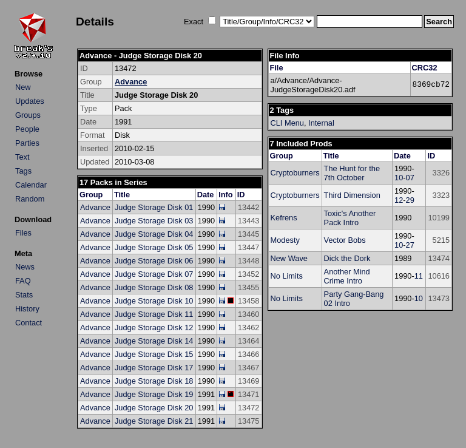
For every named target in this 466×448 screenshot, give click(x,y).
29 (410, 200)
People (27, 129)
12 (398, 200)
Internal (321, 122)
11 (418, 275)
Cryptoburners (295, 172)
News (25, 266)
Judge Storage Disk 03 (154, 220)
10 (398, 177)
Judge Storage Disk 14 (154, 340)
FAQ (23, 280)
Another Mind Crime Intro (347, 276)
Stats (24, 294)
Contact (28, 322)
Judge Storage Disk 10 (154, 300)
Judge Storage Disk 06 (154, 260)
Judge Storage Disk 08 (154, 287)
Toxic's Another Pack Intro (350, 218)
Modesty (285, 240)
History (27, 308)
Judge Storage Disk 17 (154, 367)
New (23, 87)
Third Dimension (352, 195)
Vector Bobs (345, 240)
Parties (27, 143)
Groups (28, 115)
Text (22, 156)
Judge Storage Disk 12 (154, 327)
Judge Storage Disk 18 (154, 380)
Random (29, 198)
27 (410, 244)
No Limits (287, 275)
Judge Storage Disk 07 (154, 274)
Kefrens (284, 217)
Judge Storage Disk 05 (154, 247)
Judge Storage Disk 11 (154, 314)
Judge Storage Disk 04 (154, 234)
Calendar (31, 184)
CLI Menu (287, 122)
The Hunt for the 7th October (352, 173)
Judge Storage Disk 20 (154, 407)
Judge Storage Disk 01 (154, 207)
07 (410, 177)
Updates (29, 101)
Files (23, 232)
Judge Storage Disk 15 (154, 354)
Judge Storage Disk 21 (154, 421)
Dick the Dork (347, 258)
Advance (131, 81)
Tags (23, 170)
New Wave (289, 258)
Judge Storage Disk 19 (154, 394)
